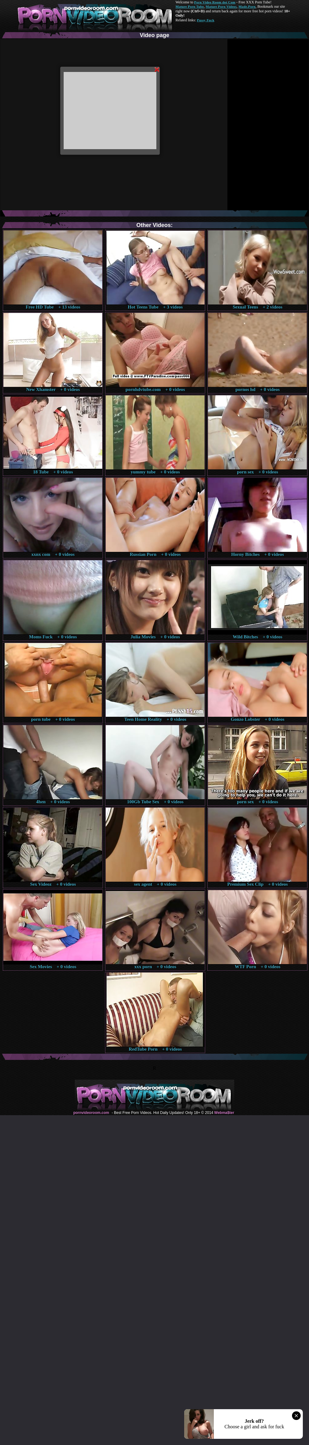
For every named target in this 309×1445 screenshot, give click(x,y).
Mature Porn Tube (190, 6)
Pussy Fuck (205, 20)
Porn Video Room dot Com (214, 2)
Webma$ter (224, 1113)
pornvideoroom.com (91, 1113)
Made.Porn (247, 6)
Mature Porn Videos (221, 6)
